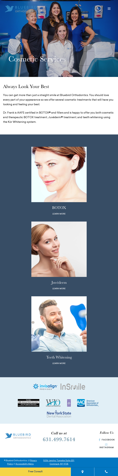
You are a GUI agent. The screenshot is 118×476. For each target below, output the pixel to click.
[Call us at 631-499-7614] (98, 8)
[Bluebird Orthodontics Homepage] (21, 9)
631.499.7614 (59, 439)
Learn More (59, 214)
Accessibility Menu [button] (25, 464)
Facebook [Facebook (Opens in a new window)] (107, 439)
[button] (108, 8)
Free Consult (35, 472)
